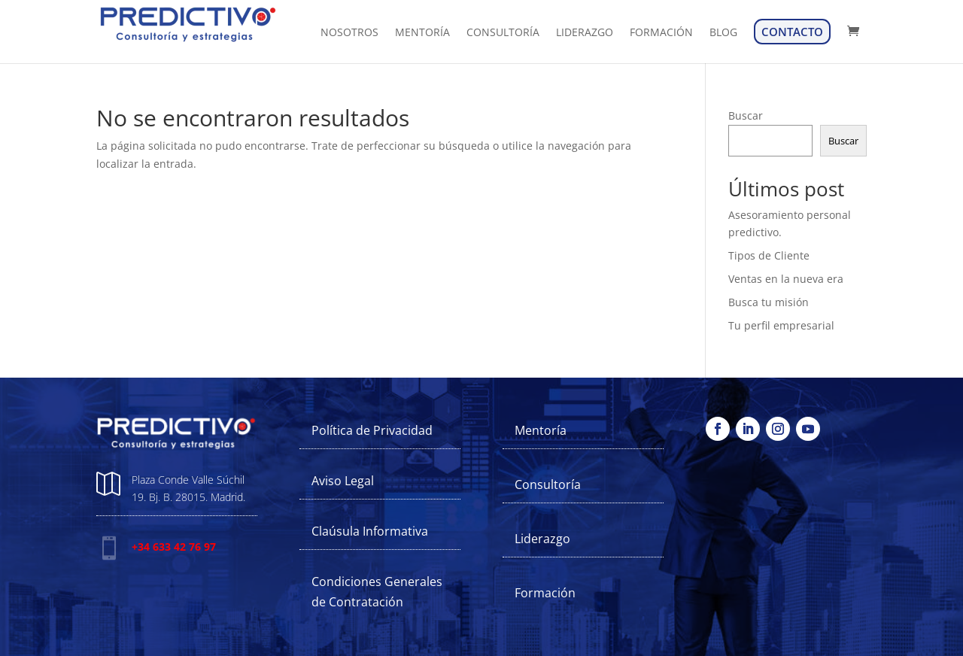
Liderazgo (542, 538)
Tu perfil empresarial (781, 325)
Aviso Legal (342, 480)
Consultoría (548, 484)
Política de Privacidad (372, 430)
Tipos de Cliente (769, 255)
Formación (545, 593)
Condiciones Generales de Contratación (376, 591)
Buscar (745, 115)
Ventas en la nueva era (785, 279)
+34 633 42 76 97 (174, 546)
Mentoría (541, 430)
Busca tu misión (768, 302)
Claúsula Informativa (369, 531)
